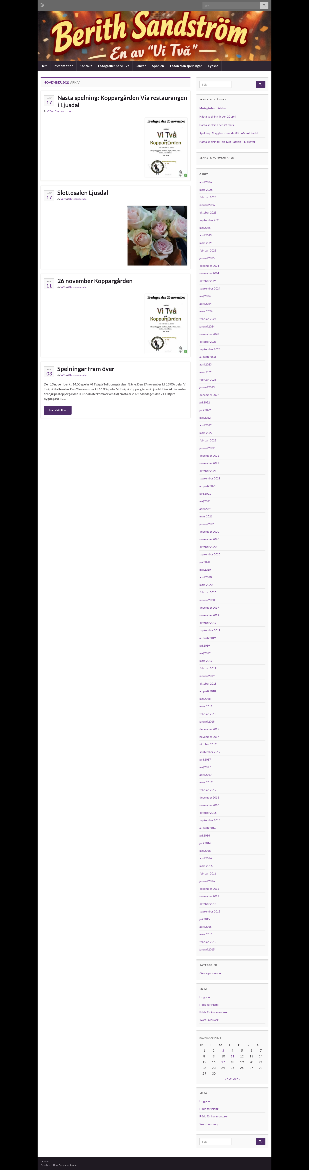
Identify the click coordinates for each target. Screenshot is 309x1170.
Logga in (204, 997)
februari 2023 (207, 379)
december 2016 (209, 797)
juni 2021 (205, 493)
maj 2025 (205, 227)
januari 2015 (207, 949)
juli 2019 (204, 645)
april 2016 (205, 858)
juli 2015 (204, 919)
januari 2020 (207, 600)
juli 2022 (204, 402)
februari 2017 (207, 790)
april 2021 (205, 508)
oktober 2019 (207, 622)
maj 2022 (205, 417)
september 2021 (209, 478)
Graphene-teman (68, 1165)
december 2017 (209, 729)
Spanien (158, 66)
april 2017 (205, 774)
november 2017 (209, 736)
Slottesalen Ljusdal (82, 192)
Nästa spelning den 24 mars (216, 125)
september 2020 (209, 554)
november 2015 (209, 896)
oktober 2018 (207, 683)
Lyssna (213, 66)
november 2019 (209, 615)
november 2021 (209, 463)
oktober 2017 (207, 744)
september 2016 (209, 820)
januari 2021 (207, 524)
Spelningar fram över (85, 368)
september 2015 (209, 911)
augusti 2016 (207, 828)
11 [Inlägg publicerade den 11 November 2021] (232, 1056)
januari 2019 (207, 676)
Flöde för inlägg (208, 1004)
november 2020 (209, 539)
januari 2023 (207, 387)
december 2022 (209, 394)
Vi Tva (50, 111)
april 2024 (205, 303)
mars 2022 (205, 432)
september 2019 (209, 630)
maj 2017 (205, 767)
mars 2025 (205, 243)
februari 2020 (207, 592)
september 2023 (209, 349)
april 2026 (205, 182)
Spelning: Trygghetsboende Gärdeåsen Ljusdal (228, 133)
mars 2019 (205, 660)
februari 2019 (207, 668)
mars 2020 (205, 584)
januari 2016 (207, 881)
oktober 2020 (207, 546)
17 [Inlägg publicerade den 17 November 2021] (223, 1062)
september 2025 (209, 220)
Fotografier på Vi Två (113, 66)
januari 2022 (207, 448)
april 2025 (205, 235)
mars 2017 (205, 782)
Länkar (141, 66)
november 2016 (209, 805)
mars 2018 (205, 706)
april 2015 (205, 926)
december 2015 (209, 888)
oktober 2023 (207, 341)
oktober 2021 (207, 470)
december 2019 (209, 607)
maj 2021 (205, 501)
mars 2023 (205, 372)
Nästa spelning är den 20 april (217, 116)
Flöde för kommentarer (213, 1012)
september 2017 (209, 752)
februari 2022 (207, 440)
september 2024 (209, 288)
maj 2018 (205, 698)
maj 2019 (205, 653)
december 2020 (209, 531)
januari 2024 (207, 326)
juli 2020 (204, 562)
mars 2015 (205, 934)
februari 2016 (207, 873)
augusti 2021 (207, 486)
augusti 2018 (207, 691)
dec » (236, 1079)
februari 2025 (207, 250)
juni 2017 (205, 759)
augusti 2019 (207, 638)
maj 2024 (205, 296)
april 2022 (205, 425)
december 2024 (209, 265)
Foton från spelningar (186, 66)
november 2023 (209, 334)
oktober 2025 (207, 212)
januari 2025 (207, 258)
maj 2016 (205, 850)
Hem (44, 66)
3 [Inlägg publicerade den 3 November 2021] (223, 1050)
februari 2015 (207, 941)
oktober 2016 (207, 812)
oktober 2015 (207, 903)
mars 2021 (205, 516)
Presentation (63, 66)
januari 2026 (207, 205)
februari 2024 (207, 318)
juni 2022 (205, 410)
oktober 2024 (207, 281)
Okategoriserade (64, 111)
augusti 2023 (207, 356)
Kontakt (86, 66)
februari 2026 (207, 197)
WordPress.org (208, 1019)
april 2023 (205, 364)
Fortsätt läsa (58, 410)
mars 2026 (205, 189)
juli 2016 (204, 835)
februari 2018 (207, 714)
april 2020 (205, 577)
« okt (228, 1079)
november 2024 (209, 273)
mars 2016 (205, 866)
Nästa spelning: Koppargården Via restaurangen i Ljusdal (122, 101)
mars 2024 (205, 311)
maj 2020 (205, 569)
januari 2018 (207, 721)
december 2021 (209, 455)
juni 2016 (205, 843)
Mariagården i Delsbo (212, 108)
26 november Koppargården (95, 280)
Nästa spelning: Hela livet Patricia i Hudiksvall (227, 141)
